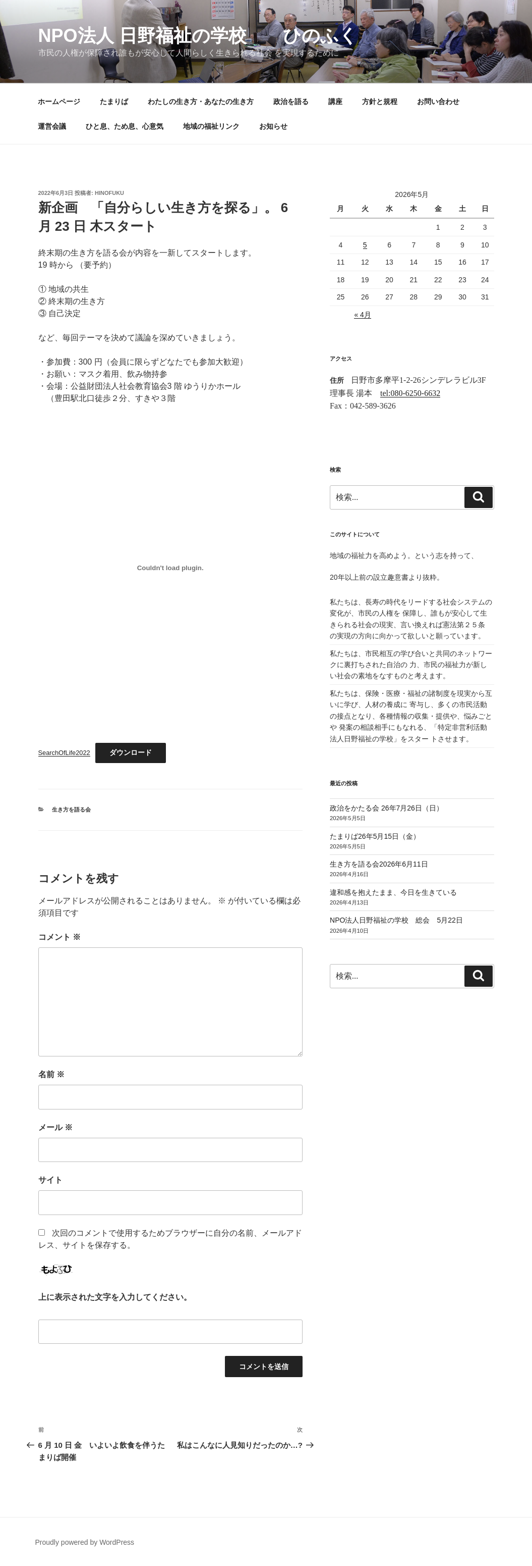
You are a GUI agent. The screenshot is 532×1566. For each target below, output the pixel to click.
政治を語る (291, 101)
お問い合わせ (438, 101)
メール (55, 1127)
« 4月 (362, 315)
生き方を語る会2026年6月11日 (379, 864)
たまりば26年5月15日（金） (375, 836)
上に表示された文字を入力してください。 (115, 1297)
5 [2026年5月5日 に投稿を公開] (365, 245)
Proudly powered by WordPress (85, 1542)
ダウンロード (130, 752)
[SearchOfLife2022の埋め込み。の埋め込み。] (170, 568)
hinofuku (109, 193)
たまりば (114, 101)
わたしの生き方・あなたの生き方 (201, 101)
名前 (51, 1074)
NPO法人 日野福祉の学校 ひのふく (198, 35)
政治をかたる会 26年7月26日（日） (386, 808)
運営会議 (52, 126)
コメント (59, 937)
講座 (335, 101)
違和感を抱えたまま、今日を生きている (393, 892)
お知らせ (273, 126)
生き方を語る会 (71, 809)
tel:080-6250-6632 (410, 393)
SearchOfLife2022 (64, 752)
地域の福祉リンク (211, 126)
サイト (50, 1180)
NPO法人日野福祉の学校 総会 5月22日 (396, 920)
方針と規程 (379, 101)
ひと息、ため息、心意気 (124, 126)
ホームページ (59, 101)
